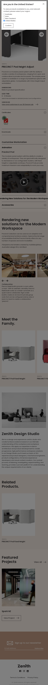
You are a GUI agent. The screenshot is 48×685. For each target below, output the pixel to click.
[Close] (43, 4)
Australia (7, 14)
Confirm (8, 25)
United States (9, 20)
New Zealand (9, 18)
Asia (6, 16)
